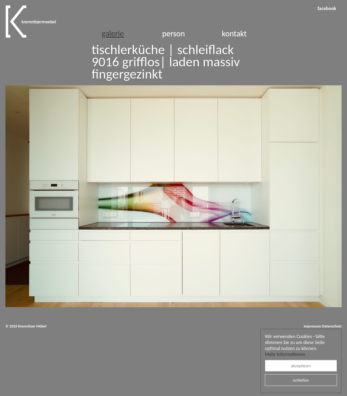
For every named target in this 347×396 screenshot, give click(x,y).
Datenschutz (332, 326)
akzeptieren (301, 366)
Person (173, 33)
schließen (301, 380)
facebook (326, 8)
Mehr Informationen (285, 354)
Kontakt (234, 33)
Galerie (113, 33)
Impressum (312, 326)
